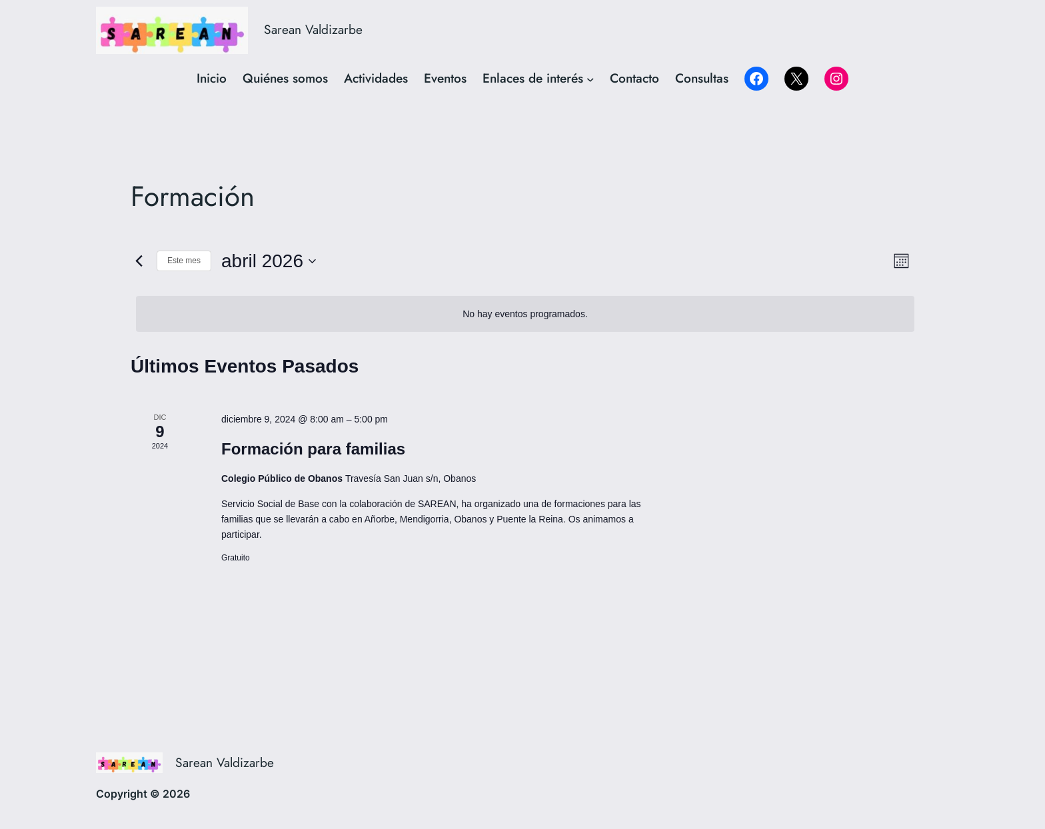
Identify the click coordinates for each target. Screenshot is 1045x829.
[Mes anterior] (139, 261)
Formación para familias (313, 449)
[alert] (525, 314)
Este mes (184, 260)
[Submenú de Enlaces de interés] (590, 79)
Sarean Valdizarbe (313, 29)
